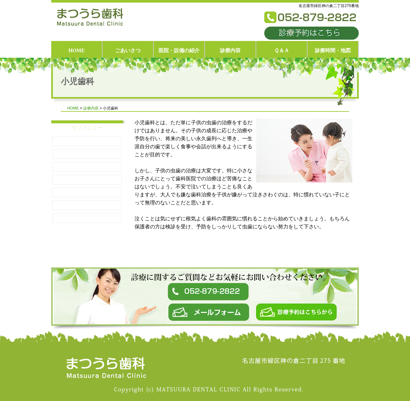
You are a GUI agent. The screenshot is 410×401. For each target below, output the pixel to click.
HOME (77, 50)
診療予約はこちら (311, 33)
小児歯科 (87, 141)
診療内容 (230, 50)
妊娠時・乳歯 (87, 205)
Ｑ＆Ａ (281, 50)
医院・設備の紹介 (179, 50)
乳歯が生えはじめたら (87, 166)
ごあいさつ (128, 50)
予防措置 (87, 192)
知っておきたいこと (87, 153)
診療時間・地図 (333, 50)
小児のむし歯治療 (87, 179)
